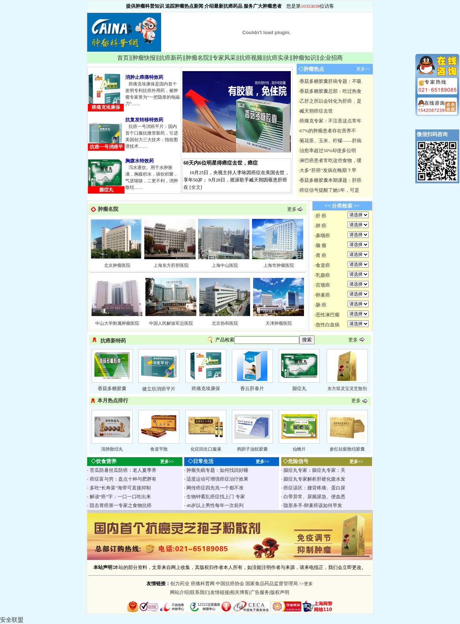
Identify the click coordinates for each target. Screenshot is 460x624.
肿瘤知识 (304, 58)
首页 (123, 58)
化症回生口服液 (205, 449)
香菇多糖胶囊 (112, 388)
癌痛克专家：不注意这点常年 (330, 121)
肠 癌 (321, 305)
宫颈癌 (323, 285)
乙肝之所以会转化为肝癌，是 (330, 101)
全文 (196, 187)
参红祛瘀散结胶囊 (347, 449)
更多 (292, 209)
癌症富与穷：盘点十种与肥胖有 (123, 479)
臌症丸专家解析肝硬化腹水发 (314, 479)
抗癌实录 (277, 58)
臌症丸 (299, 388)
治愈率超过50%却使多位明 (328, 150)
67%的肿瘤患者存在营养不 (328, 130)
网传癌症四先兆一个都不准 (215, 488)
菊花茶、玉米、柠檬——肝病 (330, 140)
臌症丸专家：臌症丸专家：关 (314, 470)
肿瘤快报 (144, 58)
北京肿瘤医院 (117, 265)
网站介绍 (179, 592)
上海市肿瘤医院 (278, 265)
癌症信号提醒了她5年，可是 (329, 190)
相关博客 (239, 592)
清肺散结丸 (112, 449)
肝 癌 (321, 216)
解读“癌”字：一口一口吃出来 (120, 496)
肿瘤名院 (197, 58)
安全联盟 (11, 620)
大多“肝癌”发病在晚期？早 (328, 170)
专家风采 (224, 58)
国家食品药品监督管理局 (271, 583)
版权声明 (279, 592)
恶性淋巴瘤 (328, 314)
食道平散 (159, 449)
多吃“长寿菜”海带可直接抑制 (120, 488)
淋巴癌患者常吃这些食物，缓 (330, 160)
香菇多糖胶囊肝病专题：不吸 (330, 81)
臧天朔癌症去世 (316, 111)
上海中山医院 (225, 265)
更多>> (363, 68)
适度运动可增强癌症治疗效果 (217, 479)
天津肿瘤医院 (279, 323)
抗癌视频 (251, 58)
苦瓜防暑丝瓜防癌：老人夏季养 (123, 470)
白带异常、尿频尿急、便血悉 (314, 496)
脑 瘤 (321, 245)
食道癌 (323, 265)
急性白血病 (328, 324)
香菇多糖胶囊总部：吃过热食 (330, 91)
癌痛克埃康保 (206, 388)
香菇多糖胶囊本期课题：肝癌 (330, 180)
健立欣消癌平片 (158, 389)
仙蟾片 (299, 449)
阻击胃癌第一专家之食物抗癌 (121, 505)
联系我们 (199, 592)
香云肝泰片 (252, 388)
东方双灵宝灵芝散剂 (347, 388)
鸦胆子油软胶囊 (252, 449)
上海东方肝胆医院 (171, 265)
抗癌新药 (170, 58)
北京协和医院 (225, 323)
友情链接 (219, 592)
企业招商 (331, 58)
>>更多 (305, 583)
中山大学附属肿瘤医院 (117, 323)
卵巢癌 (323, 295)
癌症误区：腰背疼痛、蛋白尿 (314, 488)
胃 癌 (321, 255)
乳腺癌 (323, 275)
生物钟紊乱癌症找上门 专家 (215, 496)
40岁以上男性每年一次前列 (215, 505)
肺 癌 (321, 225)
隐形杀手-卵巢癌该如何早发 (312, 505)
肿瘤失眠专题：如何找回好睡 (217, 470)
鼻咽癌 (323, 235)
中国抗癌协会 (230, 583)
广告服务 (259, 592)
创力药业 (179, 583)
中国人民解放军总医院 (171, 323)
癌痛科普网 (203, 583)
